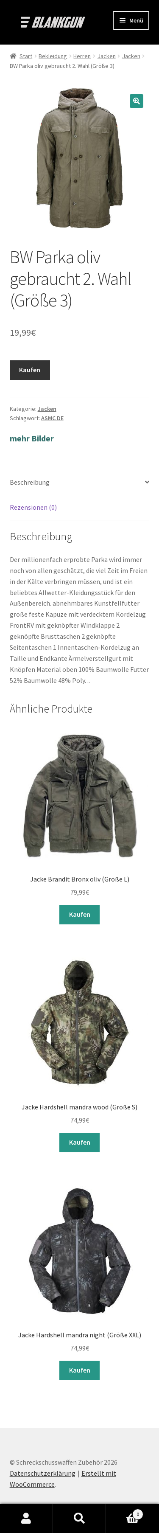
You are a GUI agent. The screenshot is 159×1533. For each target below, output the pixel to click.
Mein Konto (26, 1518)
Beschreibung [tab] (30, 482)
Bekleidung (53, 56)
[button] (136, 101)
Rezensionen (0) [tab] (33, 507)
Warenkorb (124, 1512)
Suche (79, 1518)
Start (26, 56)
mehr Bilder (32, 438)
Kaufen (29, 369)
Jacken (107, 56)
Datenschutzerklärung (42, 1473)
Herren (82, 56)
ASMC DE (52, 418)
